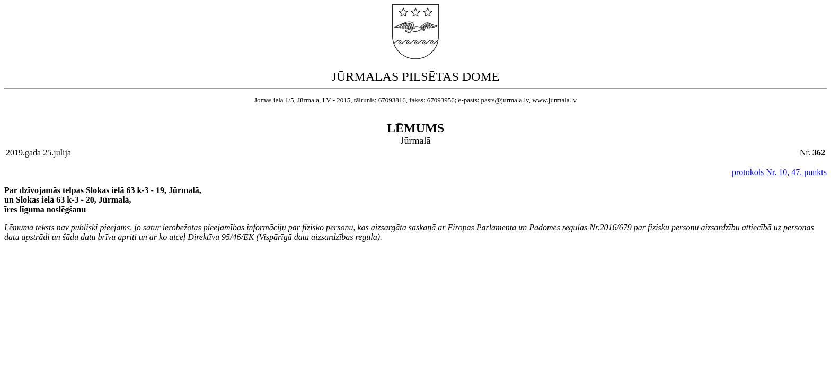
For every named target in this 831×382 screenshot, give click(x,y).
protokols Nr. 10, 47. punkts (779, 172)
